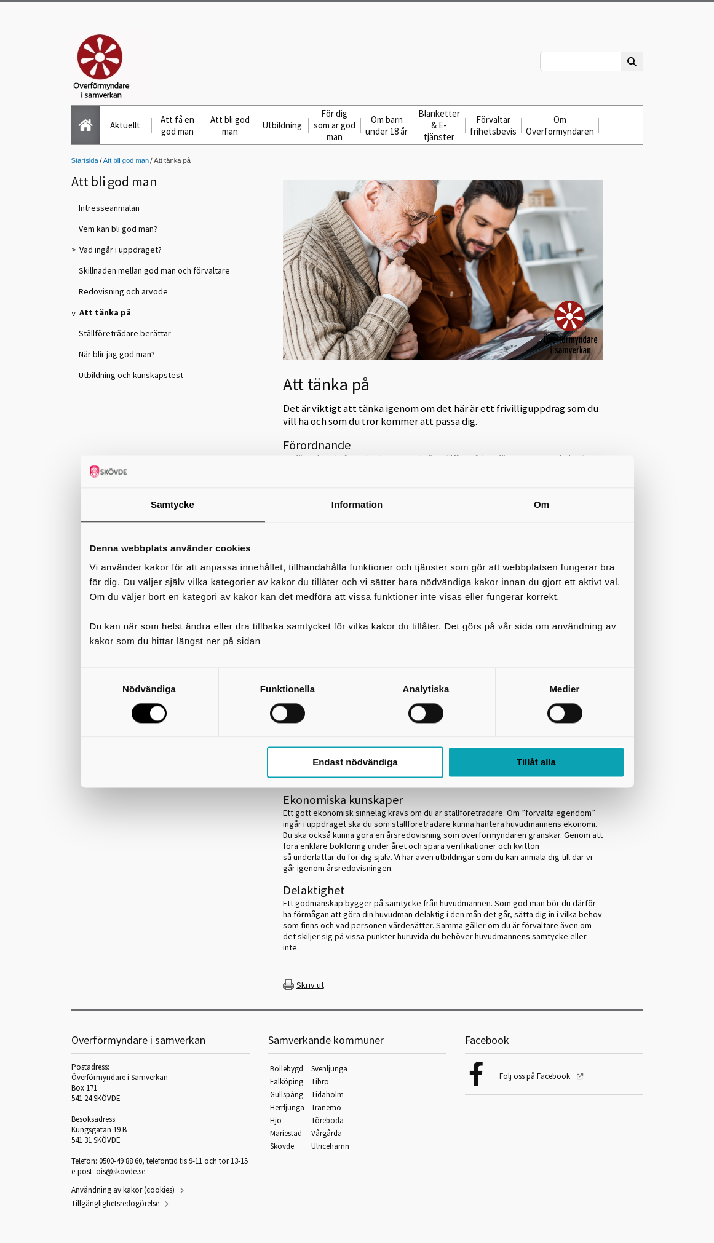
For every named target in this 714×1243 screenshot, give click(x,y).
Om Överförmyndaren (560, 125)
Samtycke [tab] (172, 504)
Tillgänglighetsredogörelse (115, 1203)
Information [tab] (357, 504)
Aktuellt (125, 125)
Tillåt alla (536, 762)
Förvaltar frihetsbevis (493, 125)
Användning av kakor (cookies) (123, 1190)
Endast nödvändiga (354, 762)
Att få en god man (177, 125)
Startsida (84, 160)
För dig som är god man (334, 125)
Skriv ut (310, 984)
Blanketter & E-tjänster (439, 125)
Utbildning (282, 125)
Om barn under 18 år (386, 125)
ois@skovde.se (120, 1171)
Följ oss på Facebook (535, 1076)
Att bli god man (230, 125)
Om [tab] (541, 504)
